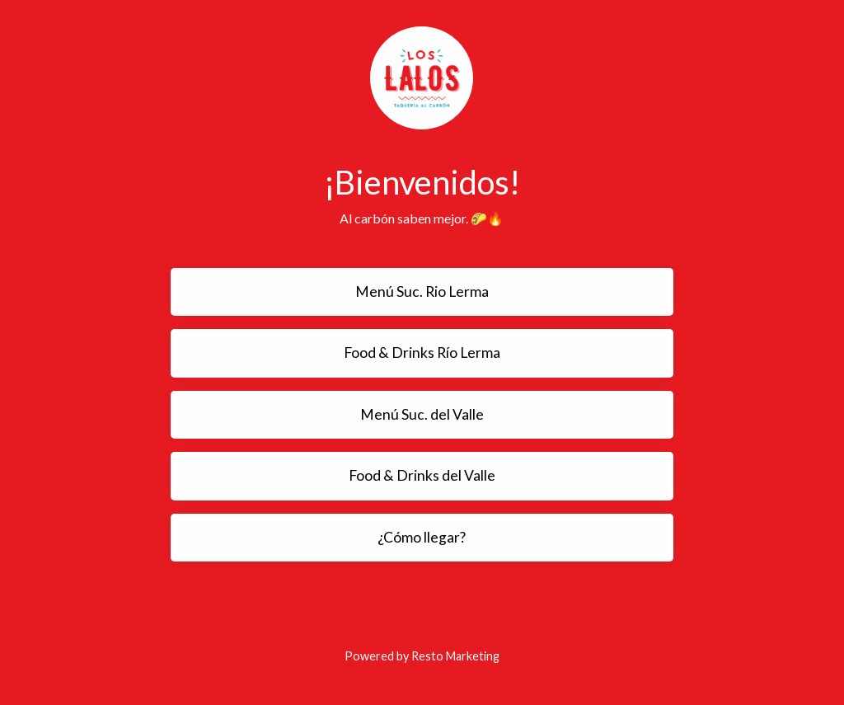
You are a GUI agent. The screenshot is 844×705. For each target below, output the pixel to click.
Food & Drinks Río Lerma (422, 352)
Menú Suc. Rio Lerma (422, 291)
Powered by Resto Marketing (422, 656)
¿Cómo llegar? (421, 537)
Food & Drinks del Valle (422, 475)
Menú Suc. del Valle (422, 414)
